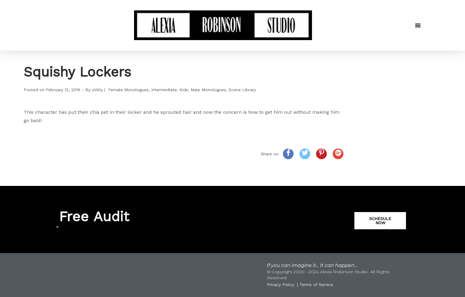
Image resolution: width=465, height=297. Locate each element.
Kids (183, 89)
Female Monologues (128, 89)
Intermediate (164, 89)
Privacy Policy (280, 284)
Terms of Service (316, 284)
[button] (417, 25)
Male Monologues (208, 89)
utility (97, 89)
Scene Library (242, 89)
